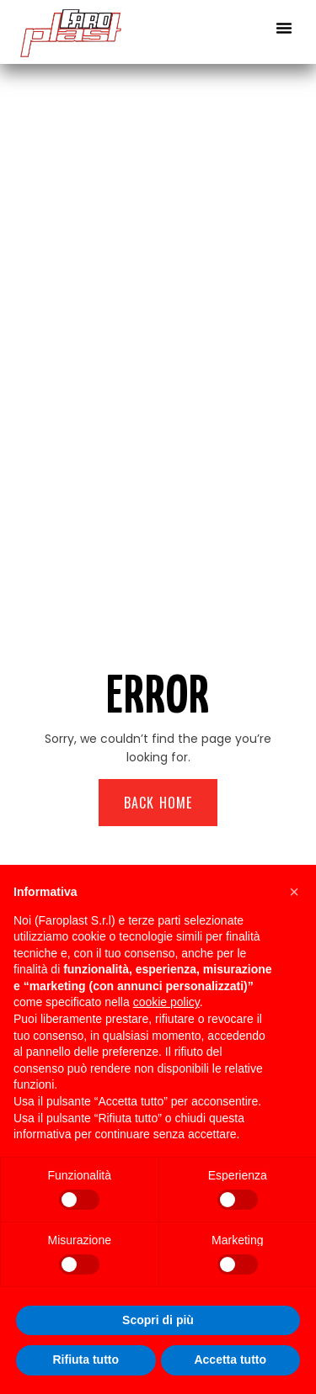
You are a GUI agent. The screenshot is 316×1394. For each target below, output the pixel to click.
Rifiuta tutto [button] (85, 1359)
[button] (284, 27)
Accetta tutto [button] (230, 1359)
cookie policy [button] (166, 1002)
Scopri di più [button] (158, 1320)
